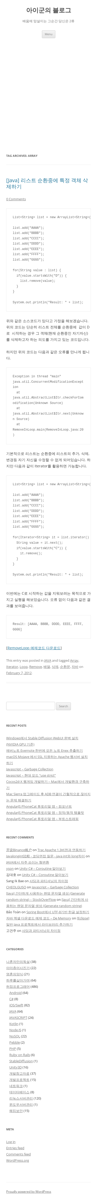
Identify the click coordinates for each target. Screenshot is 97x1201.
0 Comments (16, 199)
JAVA (47, 660)
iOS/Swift (16, 1005)
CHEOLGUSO (16, 887)
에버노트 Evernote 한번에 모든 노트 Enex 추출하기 (44, 750)
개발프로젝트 (19, 1079)
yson (10, 868)
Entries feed (15, 1148)
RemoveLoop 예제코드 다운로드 (34, 647)
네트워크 (16, 1086)
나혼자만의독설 (18, 961)
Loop (24, 666)
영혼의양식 (14, 974)
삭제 (55, 666)
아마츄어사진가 (18, 968)
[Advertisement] (48, 89)
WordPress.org (17, 1160)
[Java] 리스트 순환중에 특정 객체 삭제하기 (47, 183)
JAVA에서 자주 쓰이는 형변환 (27, 862)
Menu (49, 34)
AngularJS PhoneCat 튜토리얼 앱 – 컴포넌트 (39, 806)
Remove (35, 666)
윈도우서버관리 (21, 1104)
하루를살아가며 (18, 980)
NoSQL (14, 1036)
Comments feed (18, 1154)
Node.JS (15, 1030)
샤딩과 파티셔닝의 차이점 (48, 881)
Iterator (12, 666)
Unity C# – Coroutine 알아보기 (42, 868)
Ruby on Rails (19, 1054)
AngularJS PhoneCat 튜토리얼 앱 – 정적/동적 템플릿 (45, 812)
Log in (11, 1141)
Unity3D (15, 1067)
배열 (46, 666)
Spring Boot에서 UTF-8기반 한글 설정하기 (57, 912)
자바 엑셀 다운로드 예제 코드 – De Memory (38, 918)
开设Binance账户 (19, 850)
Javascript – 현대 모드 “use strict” (31, 775)
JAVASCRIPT (18, 1017)
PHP (12, 1048)
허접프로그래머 (18, 986)
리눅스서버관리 (21, 1098)
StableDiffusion (21, 1061)
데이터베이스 (19, 1092)
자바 (75, 666)
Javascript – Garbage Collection (29, 769)
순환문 (65, 666)
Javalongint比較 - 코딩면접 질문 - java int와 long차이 (45, 856)
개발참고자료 (19, 1073)
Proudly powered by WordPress (28, 1191)
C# (11, 999)
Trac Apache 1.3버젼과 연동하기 (62, 850)
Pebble (14, 1042)
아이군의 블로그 (48, 10)
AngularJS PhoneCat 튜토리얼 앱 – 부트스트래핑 (42, 818)
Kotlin (13, 1023)
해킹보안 (16, 1110)
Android (15, 992)
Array (74, 660)
